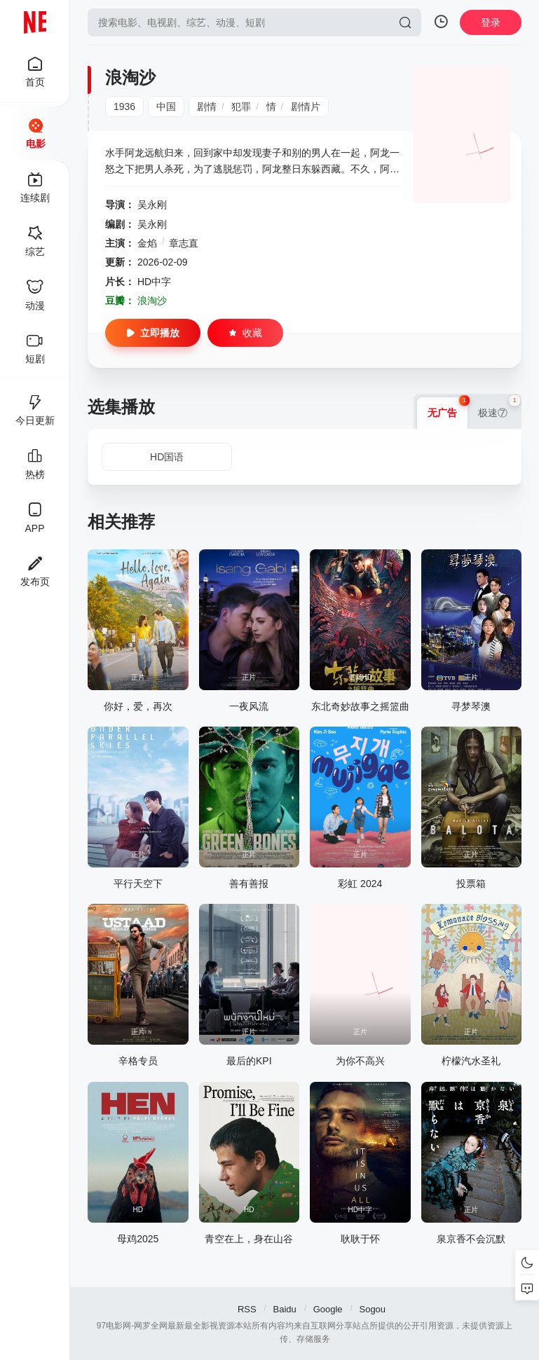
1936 (124, 106)
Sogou (372, 1309)
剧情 (207, 106)
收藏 (245, 332)
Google (328, 1309)
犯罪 (241, 106)
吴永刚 (152, 204)
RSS (247, 1309)
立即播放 (152, 332)
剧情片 (305, 106)
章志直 (183, 243)
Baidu (284, 1309)
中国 (166, 106)
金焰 (147, 243)
